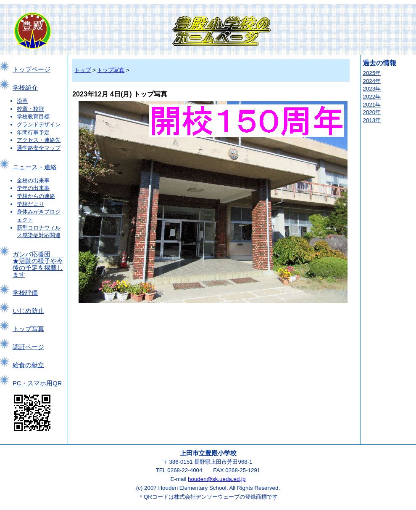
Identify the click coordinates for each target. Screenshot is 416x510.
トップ (82, 70)
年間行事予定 (33, 132)
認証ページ (28, 347)
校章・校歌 (30, 109)
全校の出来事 (33, 180)
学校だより (30, 204)
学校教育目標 (33, 116)
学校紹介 (25, 87)
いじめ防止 (28, 310)
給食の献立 (28, 365)
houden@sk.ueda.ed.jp (216, 479)
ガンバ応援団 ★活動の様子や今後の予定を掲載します (38, 264)
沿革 (22, 101)
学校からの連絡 (36, 196)
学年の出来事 (33, 188)
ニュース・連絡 (35, 167)
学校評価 (25, 292)
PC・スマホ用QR (37, 383)
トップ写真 (28, 329)
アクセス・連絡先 (39, 140)
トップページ (31, 69)
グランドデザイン (39, 124)
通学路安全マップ (39, 148)
